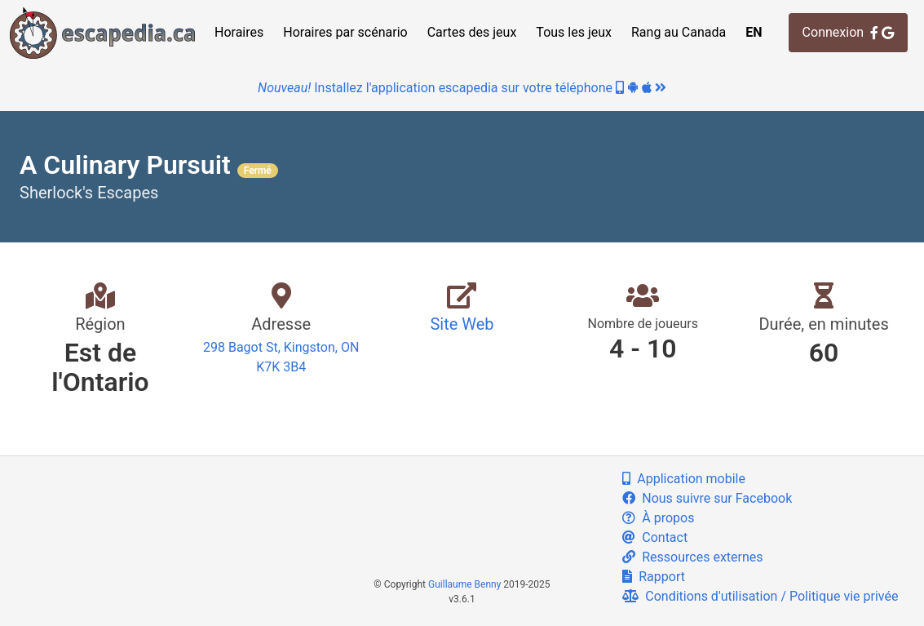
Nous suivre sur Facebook (707, 498)
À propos (658, 518)
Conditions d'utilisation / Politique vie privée (760, 596)
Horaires (238, 32)
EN (753, 32)
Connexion (848, 32)
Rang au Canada (678, 32)
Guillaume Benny (464, 584)
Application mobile (683, 478)
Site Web (461, 324)
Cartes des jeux (472, 32)
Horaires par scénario (345, 32)
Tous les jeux (574, 32)
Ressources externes (692, 557)
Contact (654, 537)
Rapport (653, 576)
